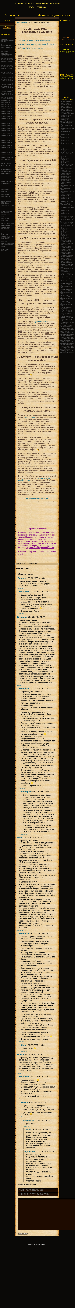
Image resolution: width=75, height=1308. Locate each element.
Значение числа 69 (6, 130)
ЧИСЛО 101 (4, 241)
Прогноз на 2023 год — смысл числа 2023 (7, 69)
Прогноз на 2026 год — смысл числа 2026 (7, 59)
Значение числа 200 (6, 147)
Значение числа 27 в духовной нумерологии (67, 328)
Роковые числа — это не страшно (7, 206)
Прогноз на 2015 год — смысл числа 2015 (7, 98)
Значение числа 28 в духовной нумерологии (67, 202)
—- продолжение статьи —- (37, 498)
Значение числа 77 (6, 135)
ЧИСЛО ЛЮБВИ (5, 189)
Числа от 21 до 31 (6, 106)
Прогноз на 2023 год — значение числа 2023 (66, 165)
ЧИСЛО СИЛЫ (4, 191)
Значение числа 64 (6, 125)
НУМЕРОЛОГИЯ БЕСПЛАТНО (5, 250)
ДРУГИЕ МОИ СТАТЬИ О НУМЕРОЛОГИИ (7, 234)
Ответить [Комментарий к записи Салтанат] (20, 588)
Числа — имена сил (6, 47)
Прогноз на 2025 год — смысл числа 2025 (7, 62)
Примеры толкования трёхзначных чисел (7, 244)
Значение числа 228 (6, 150)
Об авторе (29, 3)
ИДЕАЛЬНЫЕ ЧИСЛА (6, 225)
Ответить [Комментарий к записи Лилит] (20, 930)
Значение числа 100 (6, 145)
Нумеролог (24, 592)
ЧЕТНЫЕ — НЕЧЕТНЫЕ (7, 181)
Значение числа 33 (6, 108)
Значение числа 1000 (7, 157)
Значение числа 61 (6, 118)
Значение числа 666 (6, 152)
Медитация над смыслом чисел (5, 166)
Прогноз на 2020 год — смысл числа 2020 (7, 80)
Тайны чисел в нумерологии (5, 184)
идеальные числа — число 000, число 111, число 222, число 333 (67, 218)
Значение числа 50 (6, 113)
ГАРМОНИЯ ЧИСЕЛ (6, 169)
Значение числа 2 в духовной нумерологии (67, 112)
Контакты (54, 3)
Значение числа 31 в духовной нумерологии (67, 337)
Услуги (31, 7)
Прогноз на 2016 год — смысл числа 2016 (7, 94)
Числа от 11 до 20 (6, 104)
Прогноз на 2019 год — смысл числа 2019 (7, 83)
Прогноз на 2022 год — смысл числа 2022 (7, 73)
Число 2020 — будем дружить (32, 48)
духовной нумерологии (44, 322)
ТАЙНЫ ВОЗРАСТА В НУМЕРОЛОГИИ (6, 228)
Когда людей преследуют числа (66, 309)
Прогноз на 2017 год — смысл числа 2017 (7, 91)
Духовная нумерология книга (6, 45)
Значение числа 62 (6, 121)
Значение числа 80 (6, 138)
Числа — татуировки (7, 230)
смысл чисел (5, 177)
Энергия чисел (5, 199)
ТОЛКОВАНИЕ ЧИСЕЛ (6, 171)
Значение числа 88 (6, 140)
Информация (42, 3)
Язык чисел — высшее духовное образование (6, 54)
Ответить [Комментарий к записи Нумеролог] (22, 614)
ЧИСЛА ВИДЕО (4, 220)
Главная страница (6, 37)
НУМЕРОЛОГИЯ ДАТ (6, 209)
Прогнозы (42, 7)
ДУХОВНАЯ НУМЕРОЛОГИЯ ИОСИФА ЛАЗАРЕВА (7, 40)
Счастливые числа (6, 187)
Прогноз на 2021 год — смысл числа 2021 (7, 76)
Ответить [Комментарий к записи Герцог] (20, 1073)
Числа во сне (5, 218)
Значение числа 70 (6, 133)
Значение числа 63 (6, 123)
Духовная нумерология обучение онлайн (67, 185)
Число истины (5, 194)
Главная (19, 3)
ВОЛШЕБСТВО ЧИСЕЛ (6, 196)
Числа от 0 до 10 (5, 102)
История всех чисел (7, 179)
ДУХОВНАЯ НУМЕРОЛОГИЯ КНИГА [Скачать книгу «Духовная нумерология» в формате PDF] (67, 38)
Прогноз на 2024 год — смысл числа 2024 (7, 66)
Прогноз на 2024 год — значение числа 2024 (66, 319)
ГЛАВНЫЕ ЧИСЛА (5, 100)
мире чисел (30, 417)
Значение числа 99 (6, 142)
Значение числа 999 (6, 154)
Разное (3, 246)
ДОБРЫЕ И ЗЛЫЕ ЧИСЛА (7, 223)
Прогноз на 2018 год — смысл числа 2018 (7, 87)
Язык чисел (24, 22)
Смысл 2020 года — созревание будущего (37, 44)
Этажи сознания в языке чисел (6, 50)
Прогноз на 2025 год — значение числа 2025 (66, 125)
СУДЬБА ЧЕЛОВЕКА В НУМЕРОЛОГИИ (6, 212)
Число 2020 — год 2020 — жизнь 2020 (35, 40)
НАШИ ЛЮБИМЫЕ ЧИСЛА (5, 174)
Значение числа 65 (6, 128)
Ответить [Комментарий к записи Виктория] (20, 685)
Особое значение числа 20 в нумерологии (6, 202)
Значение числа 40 (6, 111)
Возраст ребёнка (6, 163)
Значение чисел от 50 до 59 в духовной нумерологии (7, 237)
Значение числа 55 (6, 116)
